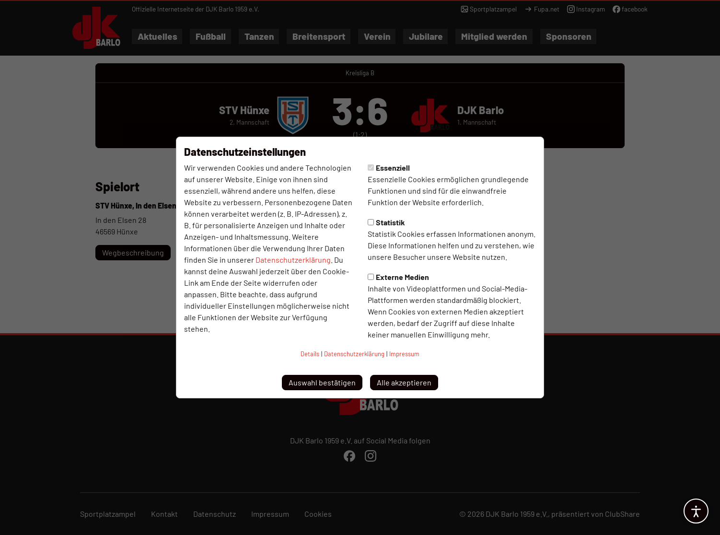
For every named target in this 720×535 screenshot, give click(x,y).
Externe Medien (398, 276)
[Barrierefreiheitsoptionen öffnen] (696, 511)
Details (310, 354)
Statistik (386, 222)
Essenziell (389, 167)
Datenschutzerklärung (293, 259)
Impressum (404, 354)
